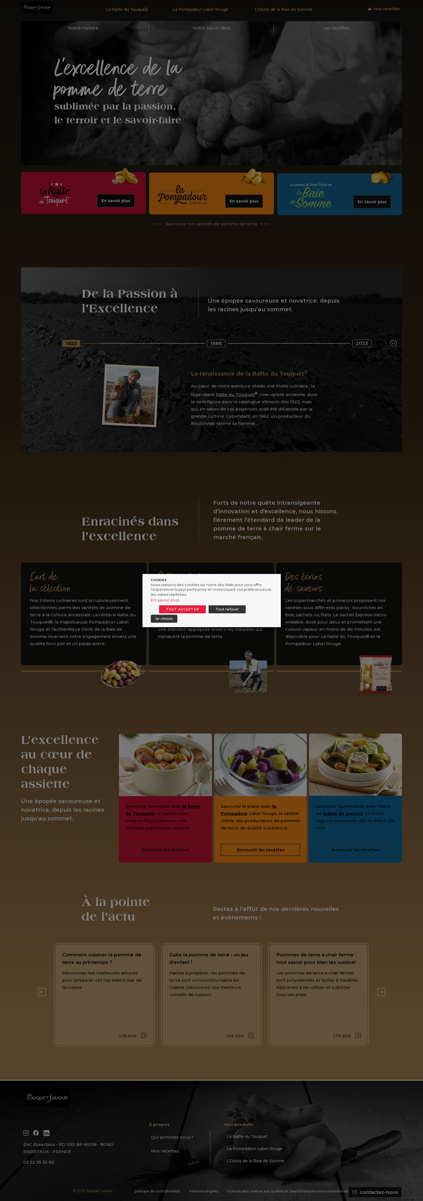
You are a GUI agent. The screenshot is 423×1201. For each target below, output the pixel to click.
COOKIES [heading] (159, 580)
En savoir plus (165, 600)
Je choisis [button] (164, 618)
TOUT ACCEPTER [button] (182, 609)
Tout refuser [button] (227, 609)
